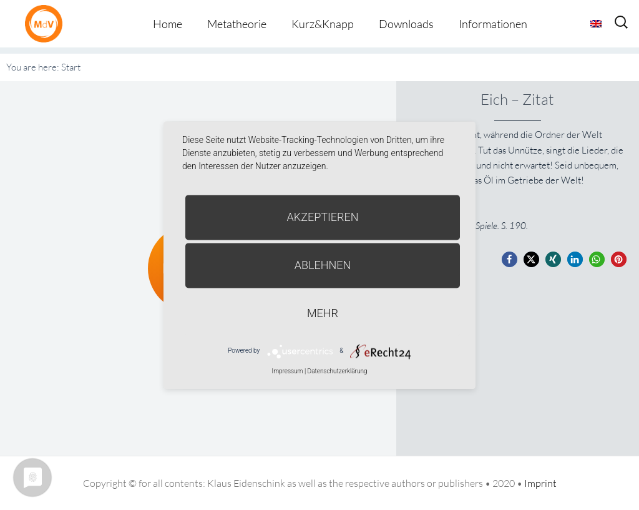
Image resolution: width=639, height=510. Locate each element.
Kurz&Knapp (322, 24)
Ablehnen (323, 265)
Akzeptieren (323, 216)
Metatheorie (236, 24)
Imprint (540, 483)
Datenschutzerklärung (338, 371)
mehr (322, 313)
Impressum (287, 371)
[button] (509, 259)
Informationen (493, 24)
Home (167, 24)
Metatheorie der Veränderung (47, 23)
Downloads (406, 24)
